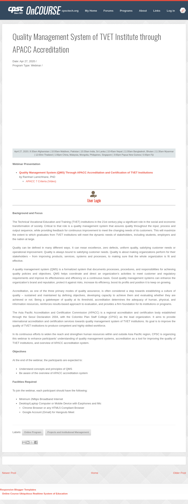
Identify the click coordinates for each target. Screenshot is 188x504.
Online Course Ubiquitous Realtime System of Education (35, 493)
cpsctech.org (70, 10)
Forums (108, 10)
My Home (91, 10)
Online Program (32, 432)
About (143, 10)
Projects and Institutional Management (68, 432)
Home (94, 472)
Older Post (179, 472)
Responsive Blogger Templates (18, 489)
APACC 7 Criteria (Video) (41, 181)
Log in (171, 10)
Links (156, 10)
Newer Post (9, 472)
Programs (126, 10)
